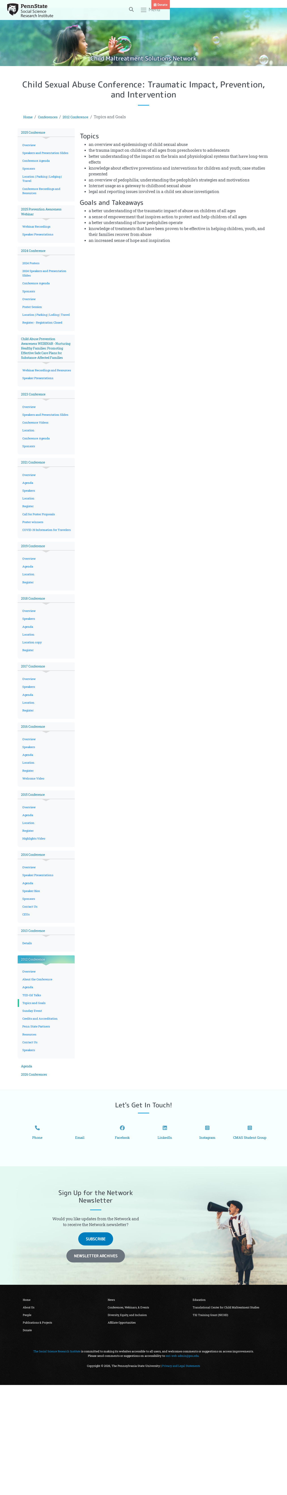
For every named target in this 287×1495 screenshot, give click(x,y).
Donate (278, 5)
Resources (30, 1130)
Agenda (28, 534)
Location (29, 478)
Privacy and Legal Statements (181, 1476)
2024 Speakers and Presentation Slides (46, 288)
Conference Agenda (37, 168)
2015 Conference (35, 872)
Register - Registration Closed (44, 347)
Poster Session (33, 325)
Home (28, 116)
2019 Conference (35, 606)
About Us (29, 1415)
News (112, 1407)
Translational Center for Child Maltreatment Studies (223, 1417)
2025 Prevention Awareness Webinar (44, 223)
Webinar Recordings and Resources (41, 406)
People (27, 1423)
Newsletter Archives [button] (96, 1362)
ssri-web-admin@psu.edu (182, 1466)
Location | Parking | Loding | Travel (43, 336)
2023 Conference (35, 434)
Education (200, 1407)
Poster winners (34, 576)
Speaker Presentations (39, 247)
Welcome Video (34, 856)
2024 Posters (32, 278)
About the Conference (38, 1070)
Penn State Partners (37, 1121)
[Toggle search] (235, 11)
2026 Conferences (36, 1172)
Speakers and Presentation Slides (42, 157)
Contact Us (30, 993)
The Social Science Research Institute (57, 1461)
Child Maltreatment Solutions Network (143, 57)
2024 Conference (35, 264)
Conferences (51, 116)
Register (28, 559)
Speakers (29, 542)
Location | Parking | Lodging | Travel (43, 187)
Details (27, 1032)
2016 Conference (35, 799)
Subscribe (96, 1345)
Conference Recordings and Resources (42, 200)
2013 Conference (35, 1018)
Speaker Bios (32, 976)
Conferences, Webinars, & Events (130, 1415)
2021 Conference (35, 511)
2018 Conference (35, 662)
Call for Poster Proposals (40, 568)
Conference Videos (36, 469)
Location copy (33, 710)
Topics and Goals (35, 1096)
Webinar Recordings (37, 239)
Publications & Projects (38, 1432)
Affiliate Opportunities (123, 1432)
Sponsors (29, 177)
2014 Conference (35, 936)
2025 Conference (35, 133)
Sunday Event (33, 1104)
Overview (29, 146)
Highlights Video (35, 920)
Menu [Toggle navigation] (255, 11)
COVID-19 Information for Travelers (41, 587)
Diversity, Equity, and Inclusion (129, 1423)
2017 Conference (35, 735)
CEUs (26, 1001)
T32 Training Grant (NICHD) (212, 1428)
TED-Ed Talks (33, 1087)
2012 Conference (83, 116)
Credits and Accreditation (41, 1113)
